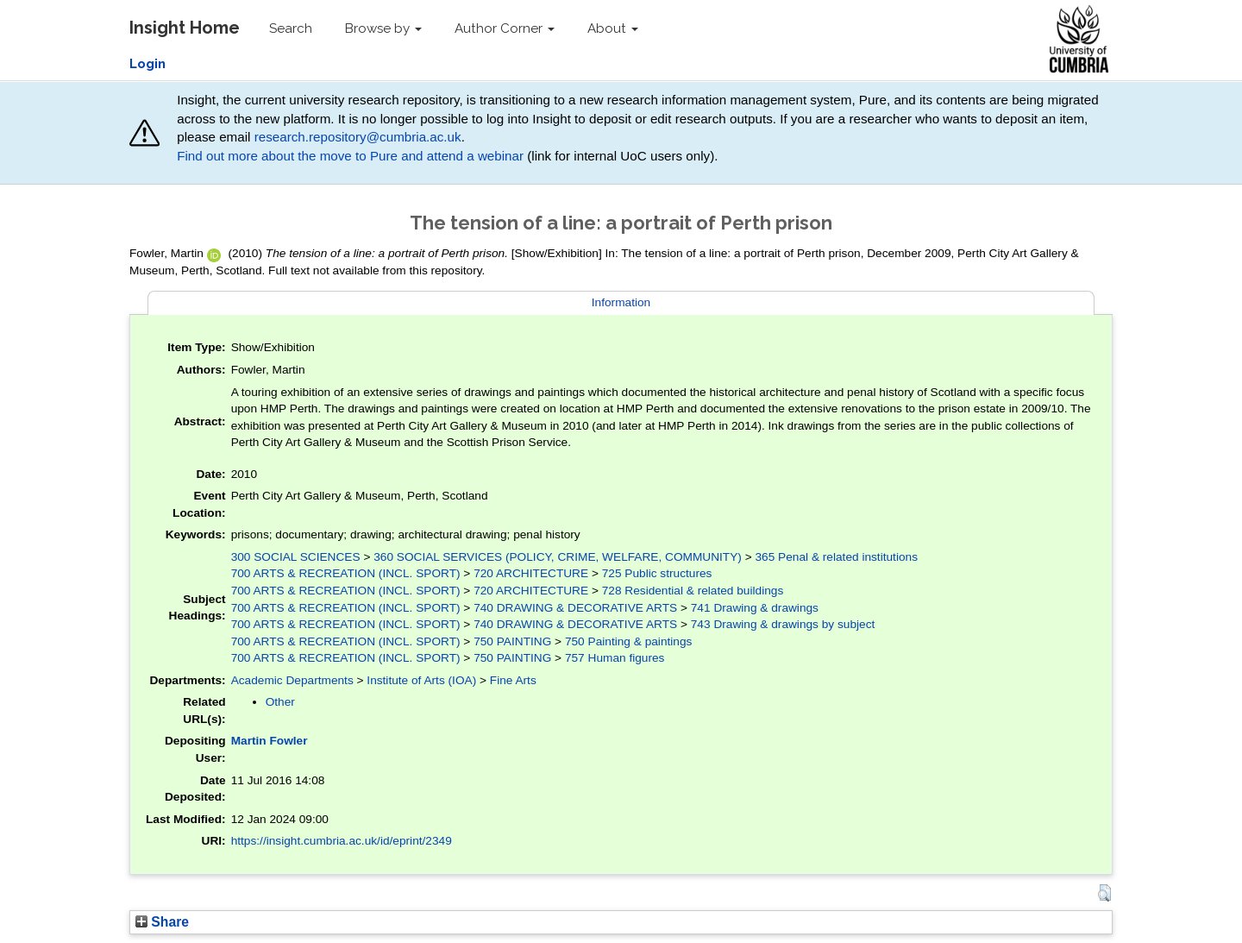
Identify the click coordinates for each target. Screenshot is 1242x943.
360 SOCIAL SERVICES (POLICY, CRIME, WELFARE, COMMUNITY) (557, 556)
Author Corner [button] (505, 28)
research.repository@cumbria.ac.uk (357, 136)
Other (280, 701)
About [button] (612, 28)
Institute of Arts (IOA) (421, 680)
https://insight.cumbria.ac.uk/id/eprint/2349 (341, 840)
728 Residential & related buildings (693, 590)
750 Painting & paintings (628, 641)
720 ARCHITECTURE (531, 573)
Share (162, 922)
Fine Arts (513, 680)
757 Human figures (615, 657)
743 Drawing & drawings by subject (783, 624)
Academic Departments (292, 680)
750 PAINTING (512, 641)
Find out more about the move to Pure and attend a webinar (350, 155)
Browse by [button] (383, 28)
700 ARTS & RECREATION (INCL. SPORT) (346, 573)
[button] (1104, 893)
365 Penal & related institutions (837, 556)
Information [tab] (621, 302)
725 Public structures (657, 573)
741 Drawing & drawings (755, 607)
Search (290, 28)
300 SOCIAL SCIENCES (296, 556)
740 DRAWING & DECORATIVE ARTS (575, 607)
